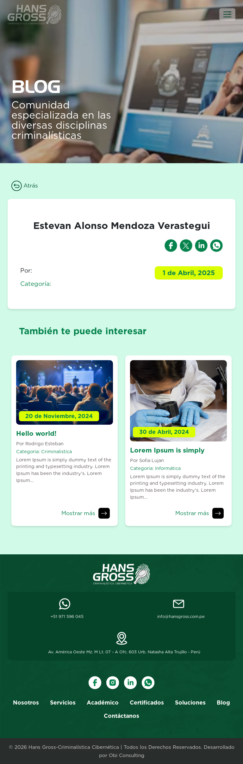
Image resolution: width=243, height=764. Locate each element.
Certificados (147, 702)
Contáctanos (121, 715)
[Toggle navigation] (227, 14)
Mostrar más (78, 513)
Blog (223, 702)
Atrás (24, 185)
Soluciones (190, 702)
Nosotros (26, 702)
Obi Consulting (126, 755)
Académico (103, 702)
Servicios (63, 702)
